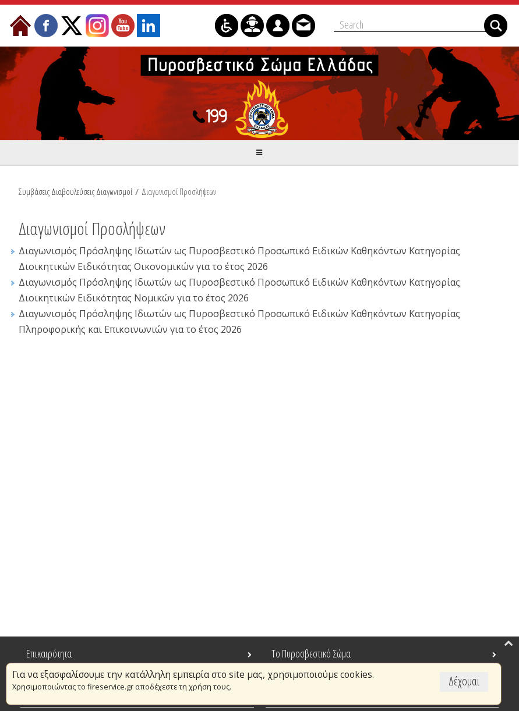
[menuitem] (20, 25)
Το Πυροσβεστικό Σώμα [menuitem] (311, 653)
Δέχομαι (464, 681)
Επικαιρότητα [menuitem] (49, 653)
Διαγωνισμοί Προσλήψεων (179, 191)
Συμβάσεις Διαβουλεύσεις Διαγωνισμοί (75, 191)
